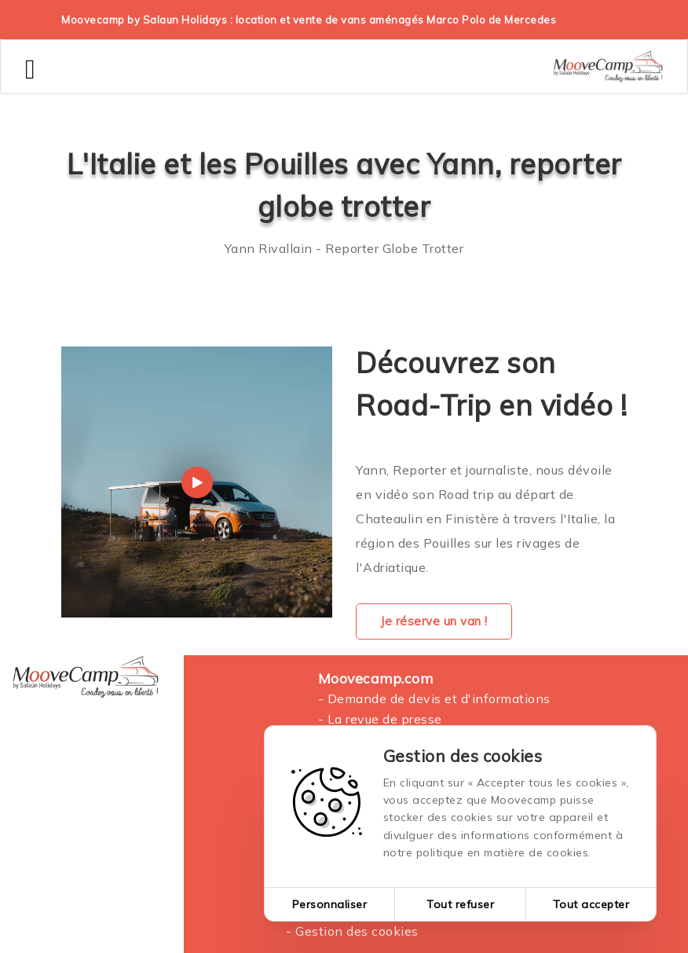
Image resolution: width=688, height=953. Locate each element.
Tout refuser (460, 904)
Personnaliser (330, 904)
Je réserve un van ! (434, 621)
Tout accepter (591, 904)
